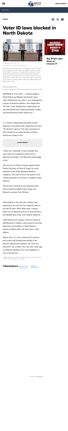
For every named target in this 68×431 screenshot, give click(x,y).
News (5, 19)
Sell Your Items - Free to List (24, 267)
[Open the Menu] (3, 3)
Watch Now (60, 3)
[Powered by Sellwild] (39, 376)
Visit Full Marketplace (35, 266)
